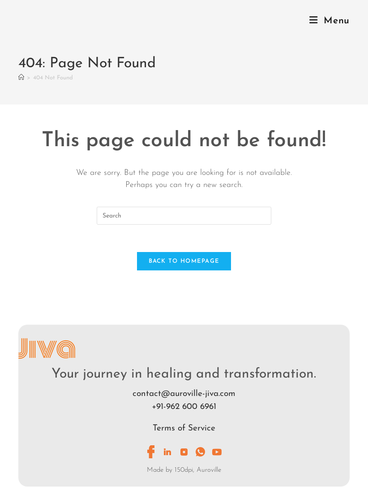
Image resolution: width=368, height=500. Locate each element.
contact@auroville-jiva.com (184, 394)
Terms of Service (184, 428)
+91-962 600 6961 (184, 407)
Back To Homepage (184, 261)
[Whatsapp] (200, 452)
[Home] (21, 78)
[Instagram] (184, 452)
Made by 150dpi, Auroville (184, 470)
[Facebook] (151, 452)
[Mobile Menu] (329, 21)
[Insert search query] (184, 216)
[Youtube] (217, 452)
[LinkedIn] (167, 452)
